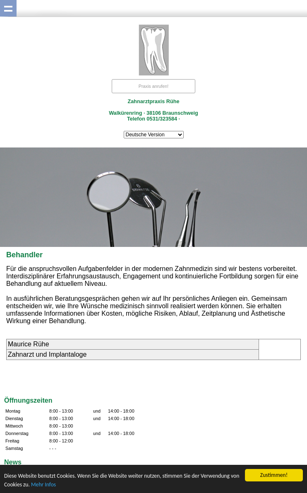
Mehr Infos (43, 484)
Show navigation (8, 8)
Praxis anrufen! (154, 86)
